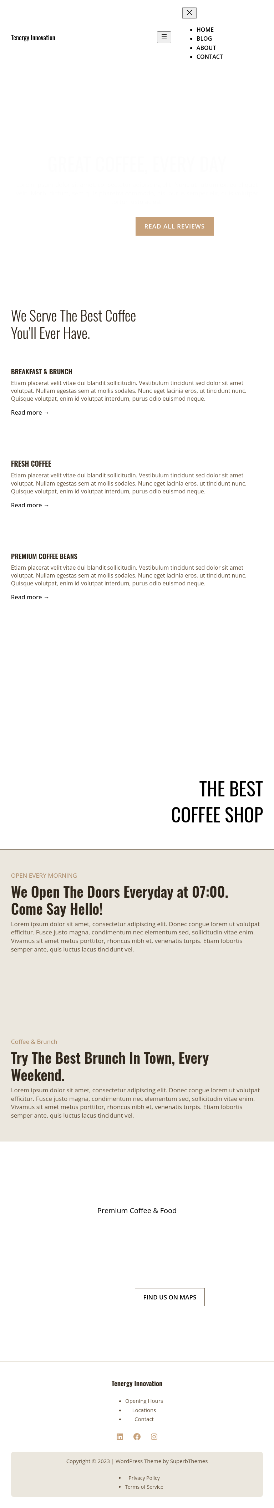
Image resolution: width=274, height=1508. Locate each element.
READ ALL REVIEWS (174, 226)
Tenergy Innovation (33, 37)
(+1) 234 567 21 (99, 1297)
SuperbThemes (189, 1461)
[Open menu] (164, 37)
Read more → (30, 412)
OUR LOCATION (93, 226)
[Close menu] (189, 13)
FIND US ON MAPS (170, 1297)
